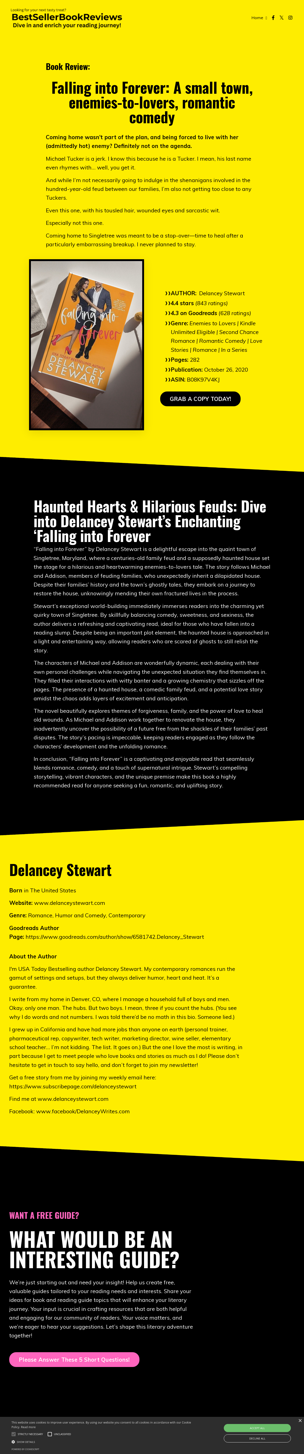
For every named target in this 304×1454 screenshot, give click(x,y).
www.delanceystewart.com (69, 902)
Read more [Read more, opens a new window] (28, 1427)
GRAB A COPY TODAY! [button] (200, 398)
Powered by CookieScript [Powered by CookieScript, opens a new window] (25, 1449)
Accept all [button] (257, 1428)
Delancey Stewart (222, 293)
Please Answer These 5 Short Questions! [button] (74, 1359)
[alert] (152, 1435)
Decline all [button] (257, 1438)
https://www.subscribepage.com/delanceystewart (72, 1086)
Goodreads (202, 313)
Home (259, 17)
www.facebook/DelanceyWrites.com (83, 1111)
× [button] (300, 1421)
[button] (30, 1434)
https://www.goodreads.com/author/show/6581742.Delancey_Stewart (115, 936)
